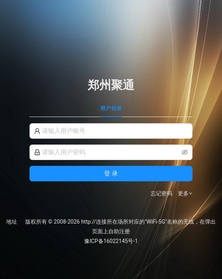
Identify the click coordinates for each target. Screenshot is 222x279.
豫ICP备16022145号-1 (111, 241)
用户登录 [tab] (111, 108)
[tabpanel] (111, 160)
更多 (185, 193)
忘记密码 (161, 193)
